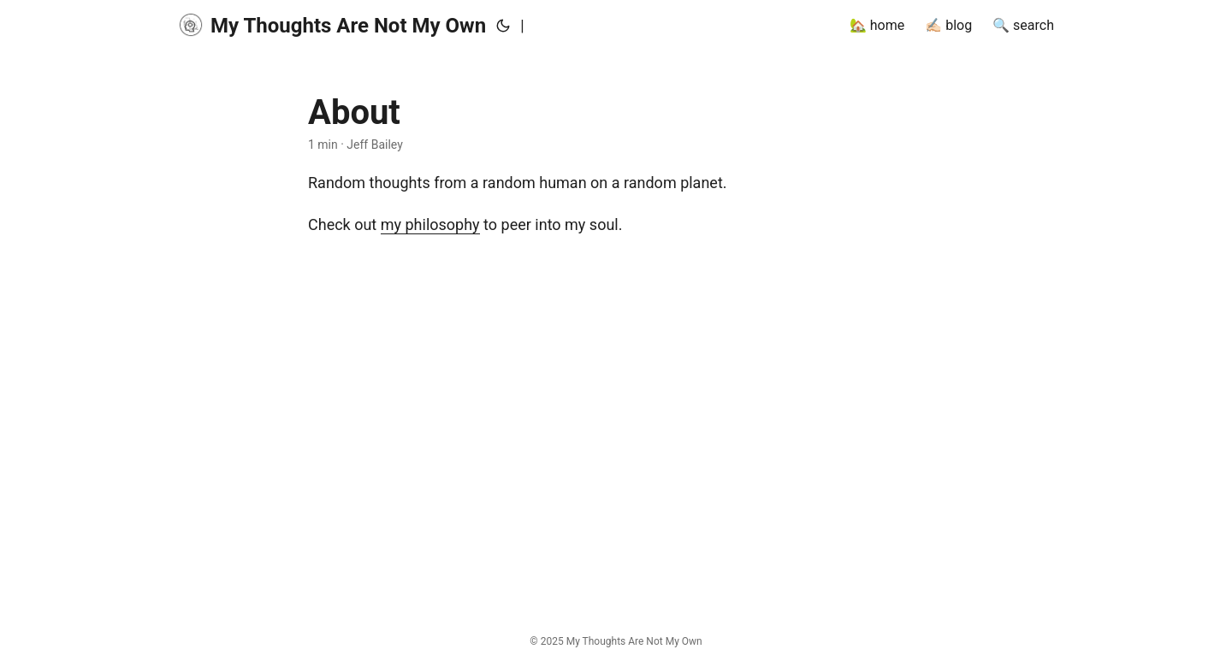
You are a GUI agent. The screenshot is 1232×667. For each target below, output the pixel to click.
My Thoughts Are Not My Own (332, 25)
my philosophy (430, 224)
